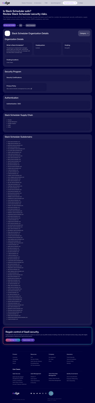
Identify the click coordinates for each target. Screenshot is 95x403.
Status (14, 363)
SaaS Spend (34, 378)
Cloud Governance (35, 380)
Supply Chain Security (54, 378)
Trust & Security (70, 357)
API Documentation (35, 365)
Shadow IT (33, 376)
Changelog (15, 359)
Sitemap (69, 363)
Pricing (14, 361)
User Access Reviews (72, 376)
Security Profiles (35, 359)
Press (50, 361)
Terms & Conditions (71, 359)
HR (20, 25)
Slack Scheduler (30, 25)
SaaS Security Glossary (36, 361)
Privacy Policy (70, 361)
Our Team (51, 359)
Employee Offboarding (72, 378)
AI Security (33, 382)
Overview (15, 357)
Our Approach (52, 357)
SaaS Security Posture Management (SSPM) (18, 377)
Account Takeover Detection (19, 384)
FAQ (32, 357)
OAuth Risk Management (55, 380)
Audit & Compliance (17, 380)
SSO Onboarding (71, 380)
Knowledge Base (35, 363)
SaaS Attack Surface (18, 382)
